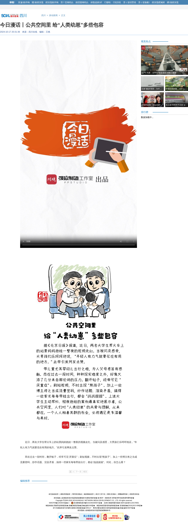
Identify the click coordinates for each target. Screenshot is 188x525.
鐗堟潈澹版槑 (65, 494)
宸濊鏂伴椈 (24, 2)
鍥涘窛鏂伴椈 (52, 2)
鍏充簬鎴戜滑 (53, 494)
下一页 (78, 472)
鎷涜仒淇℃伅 (100, 494)
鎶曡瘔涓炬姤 (134, 494)
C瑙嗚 (107, 2)
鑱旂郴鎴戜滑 (89, 494)
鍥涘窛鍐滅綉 (158, 2)
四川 (43, 15)
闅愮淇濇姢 (111, 494)
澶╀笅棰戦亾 (67, 2)
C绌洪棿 (117, 2)
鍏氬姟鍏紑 (96, 2)
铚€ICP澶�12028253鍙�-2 (59, 503)
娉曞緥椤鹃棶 (123, 494)
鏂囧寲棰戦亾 (82, 2)
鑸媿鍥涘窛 (172, 2)
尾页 (85, 472)
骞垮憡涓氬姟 (77, 494)
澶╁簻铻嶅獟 (129, 2)
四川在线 (33, 32)
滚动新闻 (53, 15)
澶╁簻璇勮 (144, 2)
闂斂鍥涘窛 (37, 2)
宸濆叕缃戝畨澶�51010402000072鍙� (86, 503)
